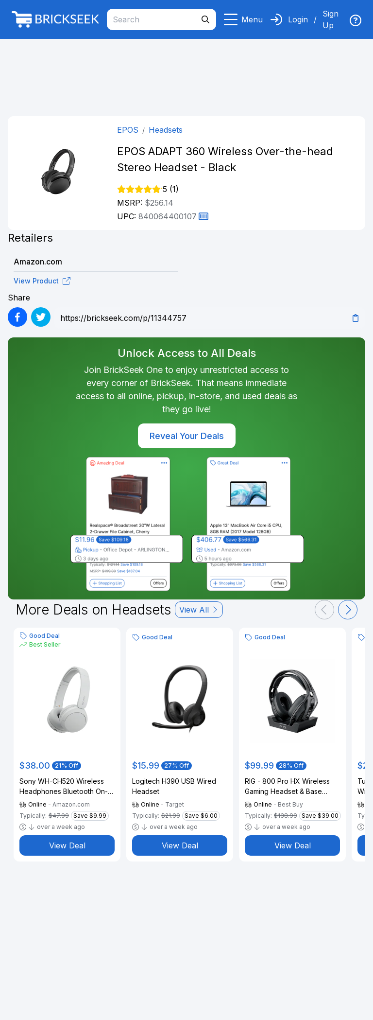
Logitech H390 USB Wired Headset (174, 786)
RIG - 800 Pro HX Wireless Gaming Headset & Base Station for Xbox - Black (287, 786)
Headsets (166, 130)
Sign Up (330, 19)
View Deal (67, 845)
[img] (355, 20)
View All (199, 610)
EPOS (127, 130)
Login (298, 19)
